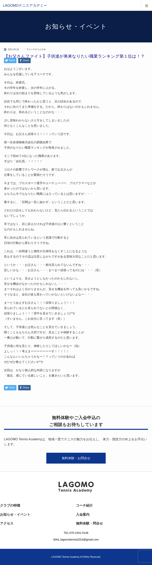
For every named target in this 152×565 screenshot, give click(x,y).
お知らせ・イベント (15, 514)
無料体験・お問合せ (76, 458)
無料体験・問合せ (89, 523)
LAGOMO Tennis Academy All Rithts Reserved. (76, 557)
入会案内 (82, 514)
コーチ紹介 (84, 505)
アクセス (6, 523)
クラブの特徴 (10, 505)
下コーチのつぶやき (36, 49)
